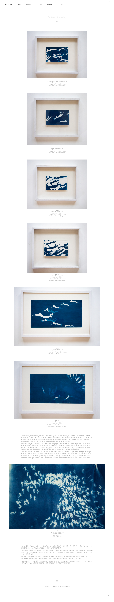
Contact (60, 4)
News (19, 4)
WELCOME (7, 4)
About (49, 4)
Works (28, 4)
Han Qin (109, 4)
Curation (39, 4)
